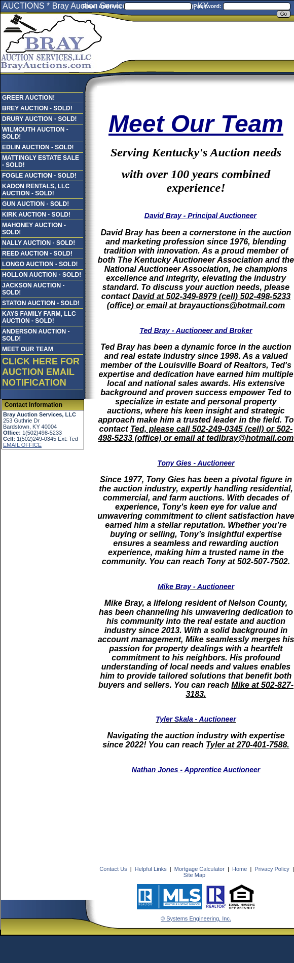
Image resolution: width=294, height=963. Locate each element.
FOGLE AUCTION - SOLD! (39, 175)
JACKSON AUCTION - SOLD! (33, 289)
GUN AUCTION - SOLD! (35, 203)
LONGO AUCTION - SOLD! (40, 264)
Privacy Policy (271, 869)
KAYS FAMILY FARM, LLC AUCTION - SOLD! (39, 317)
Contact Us (113, 869)
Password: (208, 6)
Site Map (194, 875)
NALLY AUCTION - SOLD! (38, 242)
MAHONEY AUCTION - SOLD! (34, 229)
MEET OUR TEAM (27, 349)
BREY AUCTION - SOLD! (37, 108)
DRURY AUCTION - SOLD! (39, 118)
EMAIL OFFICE (22, 445)
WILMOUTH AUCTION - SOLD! (35, 133)
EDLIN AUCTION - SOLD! (38, 147)
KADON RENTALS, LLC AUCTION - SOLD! (35, 190)
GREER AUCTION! (28, 97)
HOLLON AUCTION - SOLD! (41, 274)
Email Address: (104, 6)
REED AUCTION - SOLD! (37, 253)
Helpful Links (151, 869)
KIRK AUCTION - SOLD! (36, 214)
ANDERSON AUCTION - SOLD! (36, 335)
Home (239, 869)
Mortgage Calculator (199, 869)
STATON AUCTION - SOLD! (41, 303)
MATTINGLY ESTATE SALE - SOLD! (40, 161)
